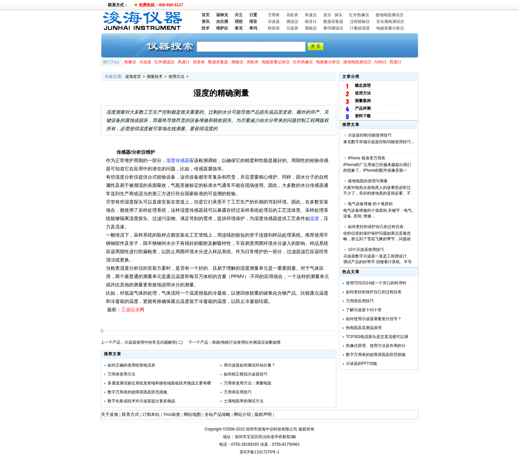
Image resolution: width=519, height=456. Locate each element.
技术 (206, 28)
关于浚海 (109, 414)
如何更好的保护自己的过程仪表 (375, 226)
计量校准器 (360, 28)
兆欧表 (292, 15)
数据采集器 (333, 21)
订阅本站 (151, 414)
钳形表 (274, 28)
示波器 (274, 21)
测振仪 (311, 28)
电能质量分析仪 (390, 28)
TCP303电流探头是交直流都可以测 (377, 336)
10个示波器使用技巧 (366, 249)
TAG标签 (171, 414)
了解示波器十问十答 (364, 310)
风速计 (184, 62)
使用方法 (176, 76)
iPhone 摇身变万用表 (366, 158)
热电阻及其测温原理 (364, 327)
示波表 (292, 28)
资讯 (206, 21)
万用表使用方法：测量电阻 (247, 383)
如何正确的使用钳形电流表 (131, 365)
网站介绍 (242, 414)
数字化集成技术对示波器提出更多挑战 (141, 401)
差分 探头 (333, 15)
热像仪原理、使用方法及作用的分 (375, 345)
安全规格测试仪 (390, 21)
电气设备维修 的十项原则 (370, 203)
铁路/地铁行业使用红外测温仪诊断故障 (246, 342)
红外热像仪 (359, 15)
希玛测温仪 (333, 28)
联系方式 (130, 414)
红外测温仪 (164, 62)
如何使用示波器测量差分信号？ (373, 318)
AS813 (380, 62)
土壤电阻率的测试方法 (243, 401)
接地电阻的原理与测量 (368, 181)
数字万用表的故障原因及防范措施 (375, 354)
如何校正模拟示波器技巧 (245, 374)
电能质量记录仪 (276, 62)
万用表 (274, 15)
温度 (314, 218)
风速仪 (311, 15)
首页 (206, 15)
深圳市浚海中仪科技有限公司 (271, 429)
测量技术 (155, 76)
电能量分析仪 (328, 62)
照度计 (395, 62)
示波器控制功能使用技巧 (370, 135)
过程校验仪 (360, 21)
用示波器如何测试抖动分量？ (249, 365)
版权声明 (263, 414)
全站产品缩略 (217, 414)
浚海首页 (133, 76)
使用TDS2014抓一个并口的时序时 (376, 283)
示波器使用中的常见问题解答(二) (153, 342)
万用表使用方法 (121, 374)
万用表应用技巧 (360, 301)
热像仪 (130, 62)
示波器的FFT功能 (361, 363)
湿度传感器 (177, 160)
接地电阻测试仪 (389, 15)
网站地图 (192, 414)
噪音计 (311, 21)
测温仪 (292, 21)
